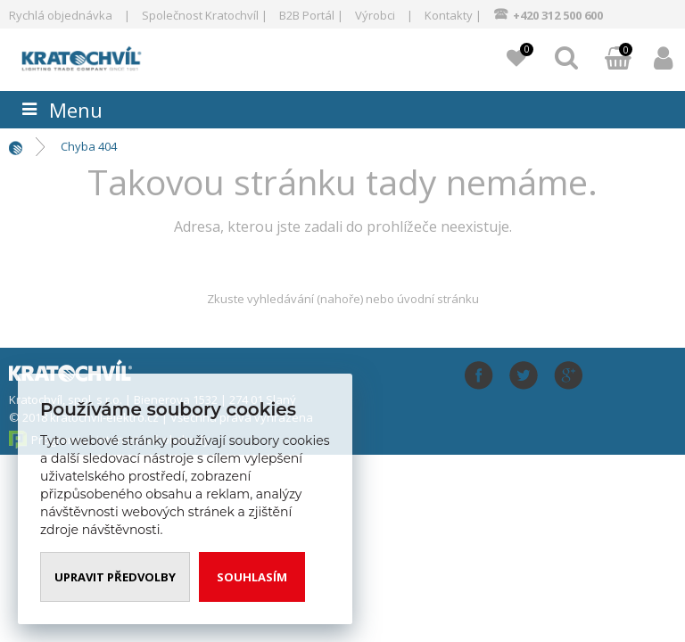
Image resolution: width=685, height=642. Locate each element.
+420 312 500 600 (558, 15)
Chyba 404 (89, 146)
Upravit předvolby (115, 577)
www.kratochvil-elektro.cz (112, 57)
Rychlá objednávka (60, 15)
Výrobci (375, 15)
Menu (76, 109)
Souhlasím (252, 577)
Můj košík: (618, 59)
